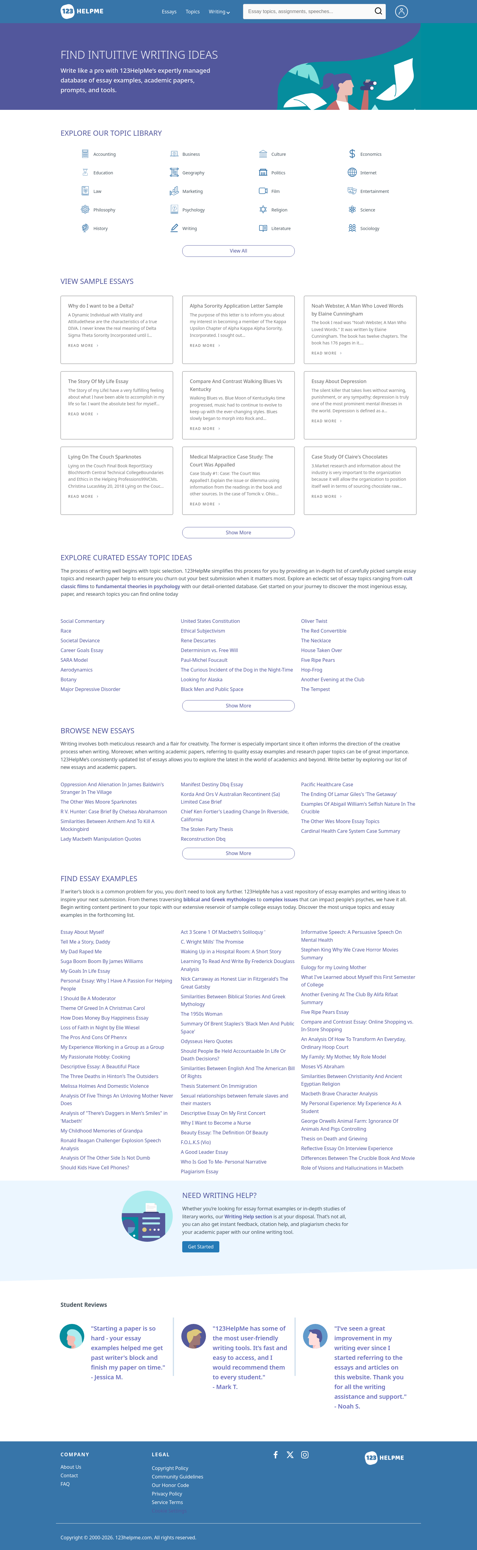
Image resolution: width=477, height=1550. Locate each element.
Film (275, 191)
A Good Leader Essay (204, 1152)
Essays (169, 11)
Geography (193, 173)
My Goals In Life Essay (85, 971)
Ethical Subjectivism (203, 630)
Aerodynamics (76, 669)
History (100, 228)
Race (66, 630)
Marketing (193, 191)
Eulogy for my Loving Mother (334, 967)
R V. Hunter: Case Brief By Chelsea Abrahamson (114, 811)
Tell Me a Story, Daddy (85, 941)
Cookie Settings (169, 1510)
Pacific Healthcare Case (327, 784)
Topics (193, 11)
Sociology (369, 228)
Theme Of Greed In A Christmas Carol (103, 1008)
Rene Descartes (198, 640)
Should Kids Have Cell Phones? (95, 1167)
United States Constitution (210, 621)
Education (103, 173)
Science (367, 210)
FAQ (65, 1484)
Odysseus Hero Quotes (206, 1041)
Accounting (104, 154)
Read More (80, 345)
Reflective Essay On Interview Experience (347, 1148)
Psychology (194, 210)
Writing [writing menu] (217, 11)
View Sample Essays (97, 281)
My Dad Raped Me (81, 951)
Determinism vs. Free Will (209, 650)
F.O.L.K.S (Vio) (196, 1142)
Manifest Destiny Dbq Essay (212, 784)
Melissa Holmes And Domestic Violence (105, 1086)
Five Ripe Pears (318, 660)
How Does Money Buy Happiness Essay (104, 1017)
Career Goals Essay (82, 650)
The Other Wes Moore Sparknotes (99, 801)
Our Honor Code (170, 1485)
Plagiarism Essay (199, 1171)
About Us (71, 1467)
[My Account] (404, 11)
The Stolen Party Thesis (207, 829)
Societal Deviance (80, 640)
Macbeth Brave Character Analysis (339, 1093)
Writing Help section (248, 1216)
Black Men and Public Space (212, 689)
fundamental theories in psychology (138, 586)
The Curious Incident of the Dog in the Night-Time (237, 669)
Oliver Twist (314, 621)
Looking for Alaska (201, 679)
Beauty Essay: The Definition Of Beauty (224, 1132)
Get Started (201, 1246)
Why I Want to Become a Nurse (216, 1122)
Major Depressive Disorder (90, 689)
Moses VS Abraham (323, 1066)
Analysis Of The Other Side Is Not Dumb (105, 1157)
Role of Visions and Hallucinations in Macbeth (352, 1167)
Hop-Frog (311, 669)
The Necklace (316, 640)
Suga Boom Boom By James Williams (102, 961)
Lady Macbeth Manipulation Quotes (101, 839)
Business (191, 154)
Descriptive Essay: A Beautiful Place (100, 1066)
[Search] (378, 13)
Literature (281, 228)
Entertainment (374, 191)
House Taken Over (321, 650)
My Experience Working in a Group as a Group (112, 1047)
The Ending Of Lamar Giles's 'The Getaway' (349, 794)
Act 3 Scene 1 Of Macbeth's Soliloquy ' (223, 932)
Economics (370, 154)
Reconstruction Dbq (203, 839)
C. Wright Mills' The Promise (212, 941)
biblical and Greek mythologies (219, 899)
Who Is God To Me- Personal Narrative (223, 1161)
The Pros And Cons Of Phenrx (94, 1037)
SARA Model (74, 660)
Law (97, 191)
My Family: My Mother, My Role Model (343, 1056)
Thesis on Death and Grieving (334, 1138)
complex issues (280, 899)
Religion (279, 210)
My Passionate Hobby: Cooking (95, 1056)
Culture (278, 154)
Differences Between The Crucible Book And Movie (358, 1158)
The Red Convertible (323, 630)
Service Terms (167, 1502)
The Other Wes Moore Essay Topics (340, 821)
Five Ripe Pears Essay (325, 1012)
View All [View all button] (238, 250)
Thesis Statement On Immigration (219, 1086)
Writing (190, 228)
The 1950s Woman (201, 1014)
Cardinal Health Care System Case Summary (350, 831)
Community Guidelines (177, 1476)
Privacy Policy (167, 1493)
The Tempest (315, 689)
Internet (368, 173)
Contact (69, 1475)
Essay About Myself (82, 932)
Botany (68, 679)
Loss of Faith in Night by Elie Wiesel (100, 1027)
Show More (238, 532)
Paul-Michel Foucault (204, 660)
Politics (278, 173)
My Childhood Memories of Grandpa (102, 1130)
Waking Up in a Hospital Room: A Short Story (231, 951)
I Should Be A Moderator (88, 998)
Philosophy (104, 210)
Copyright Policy (170, 1468)
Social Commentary (82, 621)
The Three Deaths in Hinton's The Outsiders (109, 1076)
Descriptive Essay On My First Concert (223, 1113)
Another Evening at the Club (332, 679)
